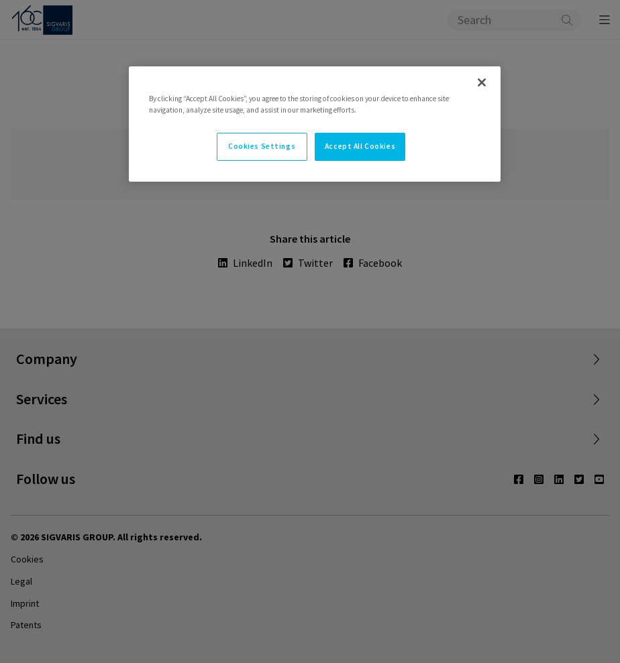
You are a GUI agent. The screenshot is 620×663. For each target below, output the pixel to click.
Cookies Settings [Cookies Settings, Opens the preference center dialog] (261, 146)
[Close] (482, 82)
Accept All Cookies (360, 146)
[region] (315, 124)
